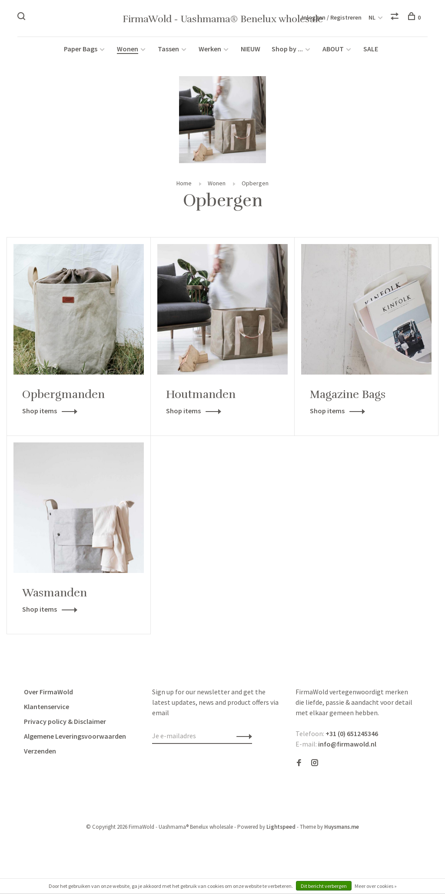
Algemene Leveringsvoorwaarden (75, 736)
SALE (370, 48)
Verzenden (40, 751)
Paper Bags (80, 48)
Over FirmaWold (48, 691)
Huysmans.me (341, 826)
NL (372, 17)
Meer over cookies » (376, 886)
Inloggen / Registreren (332, 17)
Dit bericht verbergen (324, 886)
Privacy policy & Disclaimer (65, 721)
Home (184, 183)
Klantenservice (46, 706)
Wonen (127, 48)
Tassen (168, 48)
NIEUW (250, 48)
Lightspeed (281, 826)
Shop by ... (287, 48)
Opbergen (255, 183)
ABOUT (333, 48)
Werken (210, 48)
